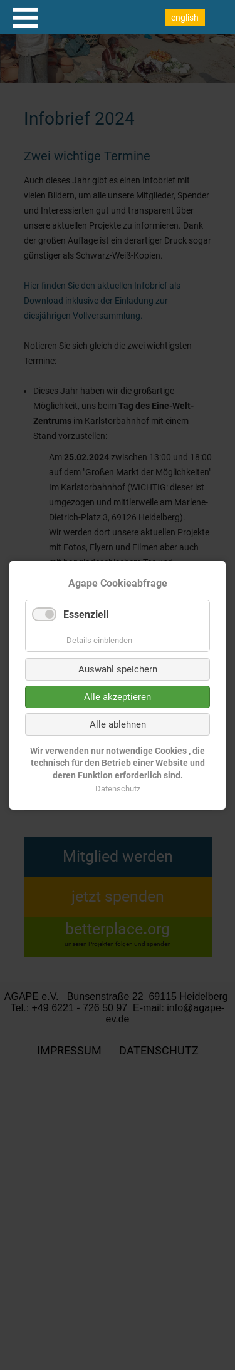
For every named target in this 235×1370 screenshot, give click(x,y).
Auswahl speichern (117, 668)
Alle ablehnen (118, 723)
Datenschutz (117, 788)
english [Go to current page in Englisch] (185, 18)
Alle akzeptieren (117, 696)
